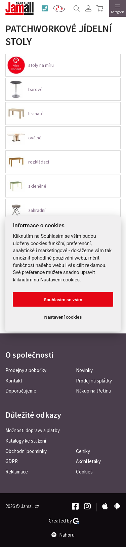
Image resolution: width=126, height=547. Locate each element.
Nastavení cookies (63, 317)
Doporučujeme (20, 391)
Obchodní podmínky (26, 451)
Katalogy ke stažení (25, 441)
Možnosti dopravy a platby (32, 430)
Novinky (84, 370)
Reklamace (16, 471)
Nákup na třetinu (93, 391)
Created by (64, 521)
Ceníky (83, 451)
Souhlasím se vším (63, 299)
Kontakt (14, 380)
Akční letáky (88, 461)
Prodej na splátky (94, 380)
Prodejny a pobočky (25, 370)
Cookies (84, 471)
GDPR (11, 461)
